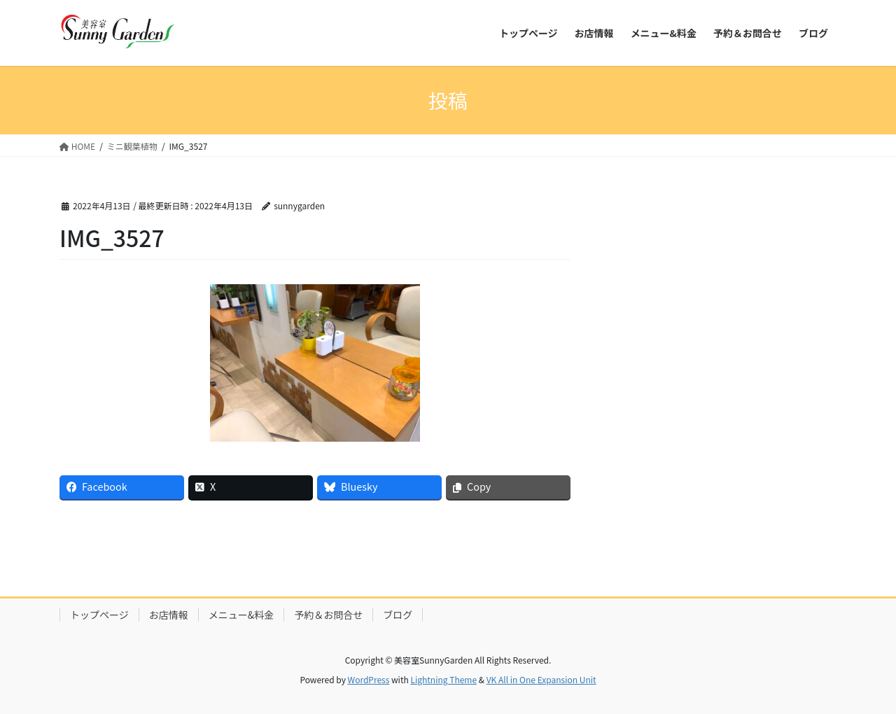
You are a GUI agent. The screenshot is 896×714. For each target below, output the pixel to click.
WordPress (369, 679)
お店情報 (168, 615)
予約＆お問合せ (328, 615)
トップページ (99, 615)
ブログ (397, 615)
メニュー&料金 (241, 615)
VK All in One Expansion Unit (541, 679)
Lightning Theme (443, 679)
